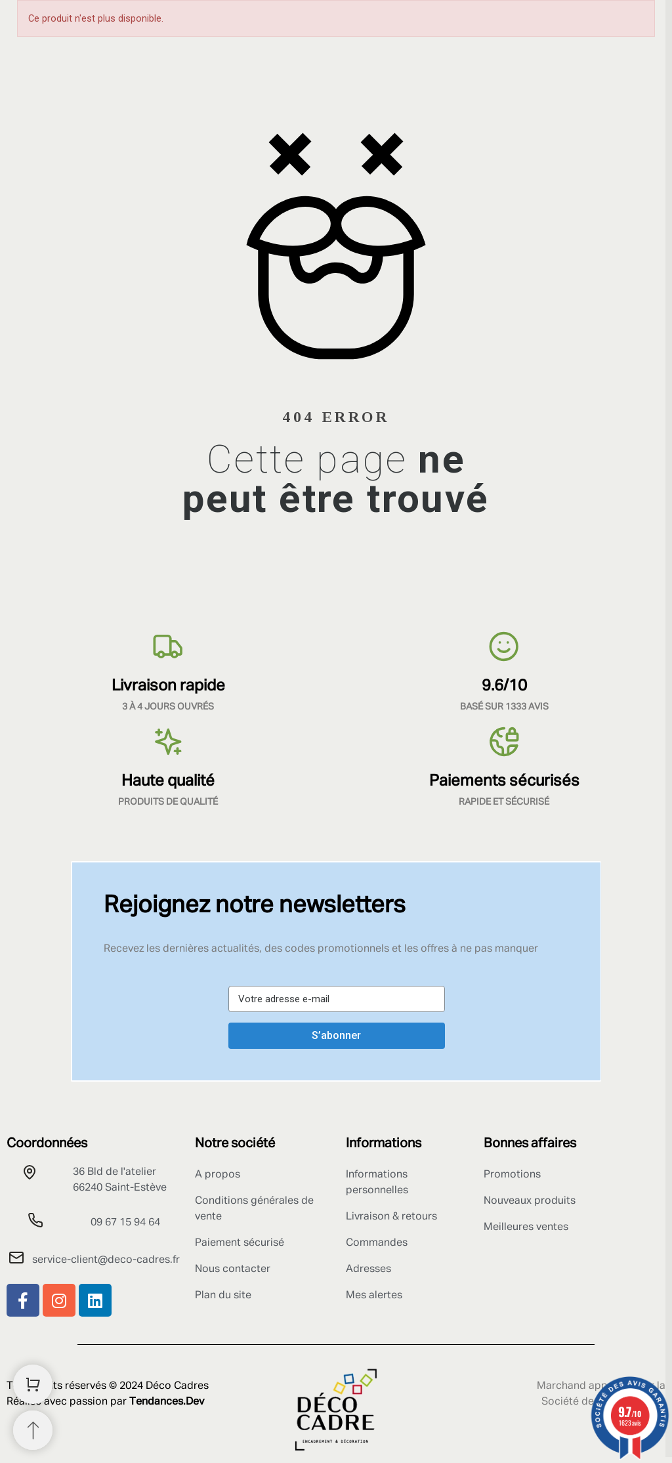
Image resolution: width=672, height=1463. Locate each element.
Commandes (377, 1243)
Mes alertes (374, 1295)
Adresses (368, 1269)
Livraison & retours (391, 1217)
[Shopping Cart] (32, 1384)
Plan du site (223, 1295)
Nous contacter (232, 1269)
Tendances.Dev (166, 1402)
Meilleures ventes (526, 1227)
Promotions (512, 1175)
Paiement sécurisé (239, 1243)
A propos (217, 1175)
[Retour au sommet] (32, 1430)
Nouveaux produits (530, 1201)
